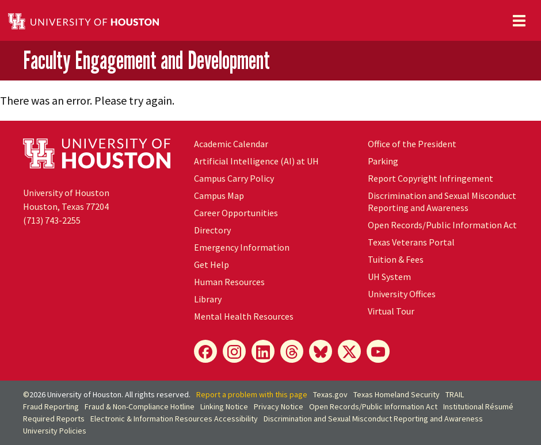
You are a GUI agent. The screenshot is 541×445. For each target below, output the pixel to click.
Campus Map (219, 195)
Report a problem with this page (251, 394)
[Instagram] (234, 351)
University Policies (54, 430)
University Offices (402, 294)
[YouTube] (378, 351)
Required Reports (54, 418)
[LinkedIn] (263, 351)
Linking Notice (224, 406)
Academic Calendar (231, 143)
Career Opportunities (236, 212)
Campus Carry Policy (234, 178)
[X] (349, 351)
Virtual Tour (391, 311)
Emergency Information (241, 247)
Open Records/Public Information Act (442, 225)
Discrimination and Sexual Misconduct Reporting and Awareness (442, 201)
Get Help (211, 264)
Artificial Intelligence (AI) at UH (256, 161)
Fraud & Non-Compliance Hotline (140, 406)
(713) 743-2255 (52, 220)
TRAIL (454, 394)
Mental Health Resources (244, 316)
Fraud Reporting (51, 406)
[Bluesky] (320, 351)
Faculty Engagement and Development (146, 60)
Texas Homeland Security (396, 394)
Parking (383, 161)
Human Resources (229, 281)
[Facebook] (205, 351)
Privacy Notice (278, 406)
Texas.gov (330, 394)
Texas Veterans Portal (411, 242)
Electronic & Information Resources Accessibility (174, 418)
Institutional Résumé (478, 406)
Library (208, 299)
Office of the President (412, 143)
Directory (212, 230)
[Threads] (291, 351)
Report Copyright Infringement (430, 178)
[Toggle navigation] (519, 20)
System (389, 276)
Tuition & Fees (396, 259)
